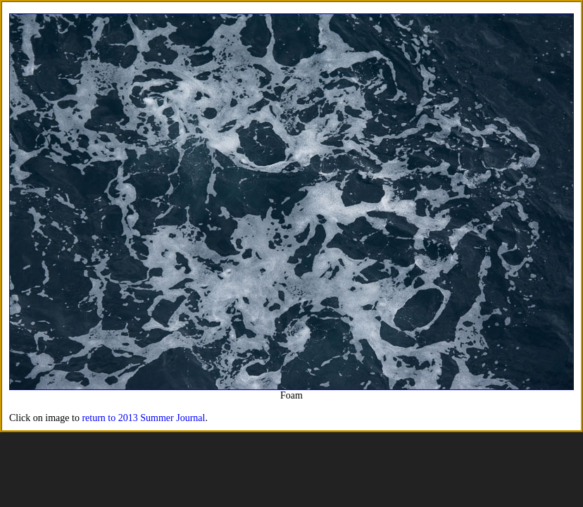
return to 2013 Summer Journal (143, 418)
